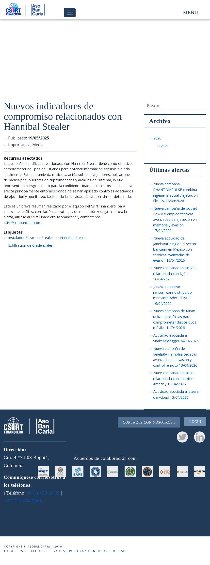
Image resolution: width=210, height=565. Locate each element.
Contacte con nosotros (149, 422)
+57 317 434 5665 (23, 500)
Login (195, 422)
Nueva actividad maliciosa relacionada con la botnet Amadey (174, 378)
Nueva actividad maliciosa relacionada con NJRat (174, 273)
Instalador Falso (21, 237)
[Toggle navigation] (70, 12)
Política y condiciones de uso (97, 551)
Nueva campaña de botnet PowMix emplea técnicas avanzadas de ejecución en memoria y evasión (175, 219)
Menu (190, 12)
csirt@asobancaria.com (22, 222)
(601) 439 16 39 (43, 493)
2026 (157, 138)
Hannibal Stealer (73, 237)
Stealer (47, 237)
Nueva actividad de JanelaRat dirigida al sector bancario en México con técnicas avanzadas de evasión (174, 249)
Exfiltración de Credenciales (30, 245)
